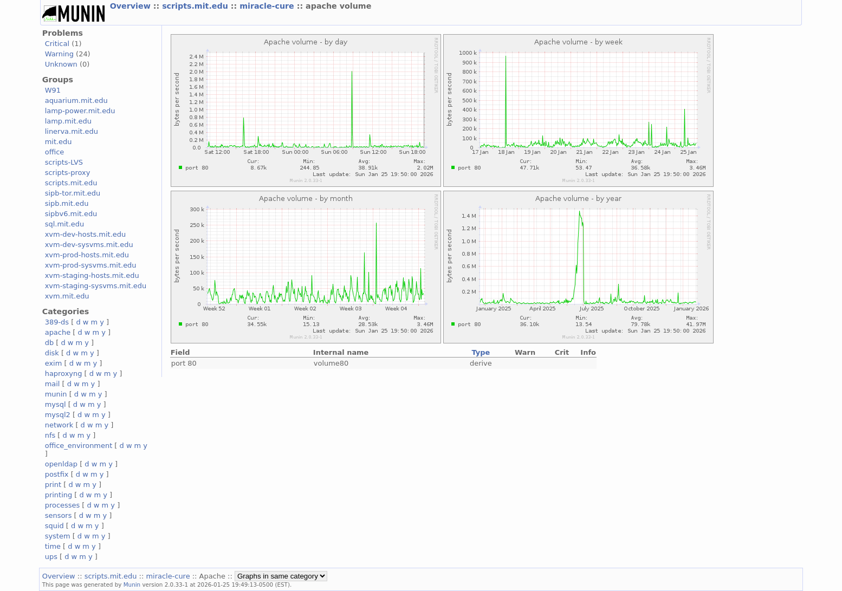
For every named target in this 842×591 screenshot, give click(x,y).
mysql (55, 404)
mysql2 (57, 415)
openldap (61, 464)
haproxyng (63, 373)
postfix (57, 474)
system (57, 536)
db (49, 343)
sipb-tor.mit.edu (73, 193)
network (59, 425)
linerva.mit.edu (71, 131)
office (54, 152)
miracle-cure (268, 6)
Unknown (61, 64)
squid (54, 526)
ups (51, 557)
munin (56, 394)
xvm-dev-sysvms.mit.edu (89, 245)
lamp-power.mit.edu (80, 111)
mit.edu (58, 142)
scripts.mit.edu (196, 6)
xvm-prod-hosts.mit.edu (87, 255)
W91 (53, 90)
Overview (131, 6)
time (53, 546)
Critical (57, 44)
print (53, 484)
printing (58, 495)
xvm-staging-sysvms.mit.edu (95, 286)
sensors (58, 515)
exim (53, 363)
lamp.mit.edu (68, 121)
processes (62, 505)
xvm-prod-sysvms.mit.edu (91, 265)
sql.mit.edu (65, 224)
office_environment (79, 445)
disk (52, 353)
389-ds (57, 322)
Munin (132, 584)
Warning (59, 54)
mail (52, 384)
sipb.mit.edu (67, 203)
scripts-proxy (67, 172)
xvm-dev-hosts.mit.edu (85, 234)
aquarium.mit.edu (76, 100)
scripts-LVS (64, 162)
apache (57, 332)
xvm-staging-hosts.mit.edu (92, 275)
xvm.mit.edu (67, 296)
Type (480, 352)
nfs (50, 435)
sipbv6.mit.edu (71, 214)
